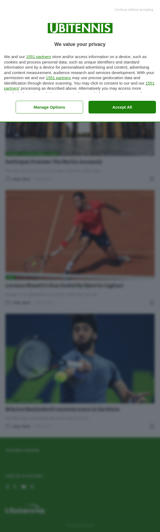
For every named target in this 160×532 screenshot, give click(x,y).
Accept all (122, 107)
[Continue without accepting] (134, 10)
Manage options (49, 107)
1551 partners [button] (38, 56)
